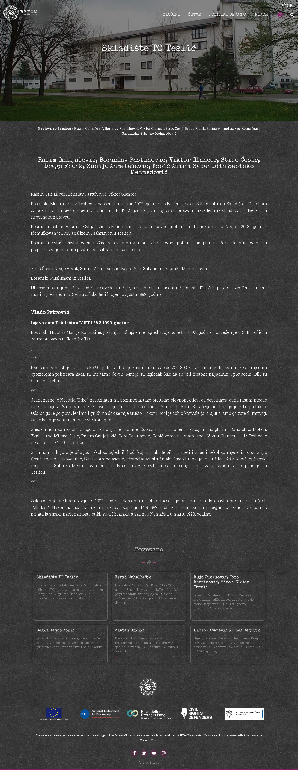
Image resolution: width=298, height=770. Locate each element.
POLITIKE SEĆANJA (227, 15)
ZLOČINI (171, 15)
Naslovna (46, 128)
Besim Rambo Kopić (55, 631)
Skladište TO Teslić (57, 577)
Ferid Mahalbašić (133, 577)
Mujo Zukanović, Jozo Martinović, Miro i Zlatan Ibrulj (222, 582)
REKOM (261, 15)
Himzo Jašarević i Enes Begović (227, 631)
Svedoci (64, 128)
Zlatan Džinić (130, 631)
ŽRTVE (194, 15)
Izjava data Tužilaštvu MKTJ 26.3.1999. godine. (80, 322)
